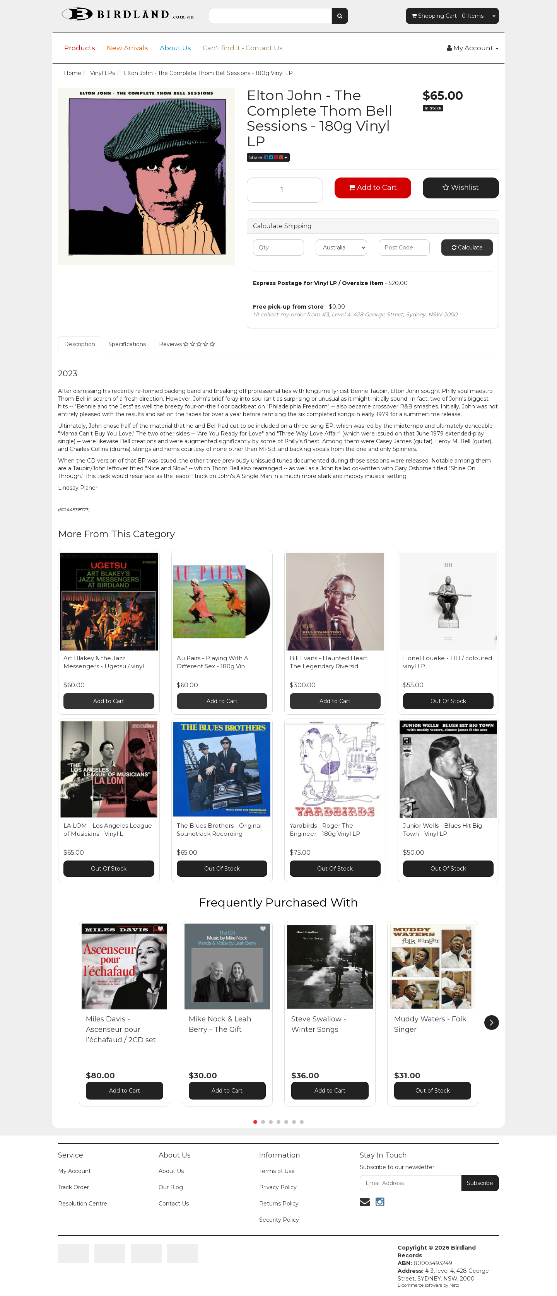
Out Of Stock (448, 701)
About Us (175, 48)
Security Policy (279, 1219)
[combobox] (270, 16)
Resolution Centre (82, 1203)
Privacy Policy (278, 1187)
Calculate (467, 247)
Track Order (73, 1187)
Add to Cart (373, 187)
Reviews (187, 344)
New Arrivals (127, 48)
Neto (454, 1285)
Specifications (127, 344)
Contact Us (174, 1203)
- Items (448, 15)
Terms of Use (277, 1171)
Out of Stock (432, 1090)
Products (79, 48)
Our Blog (171, 1187)
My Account (74, 1171)
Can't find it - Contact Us (243, 48)
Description (79, 344)
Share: (268, 157)
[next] (491, 1022)
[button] (160, 928)
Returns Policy (279, 1203)
